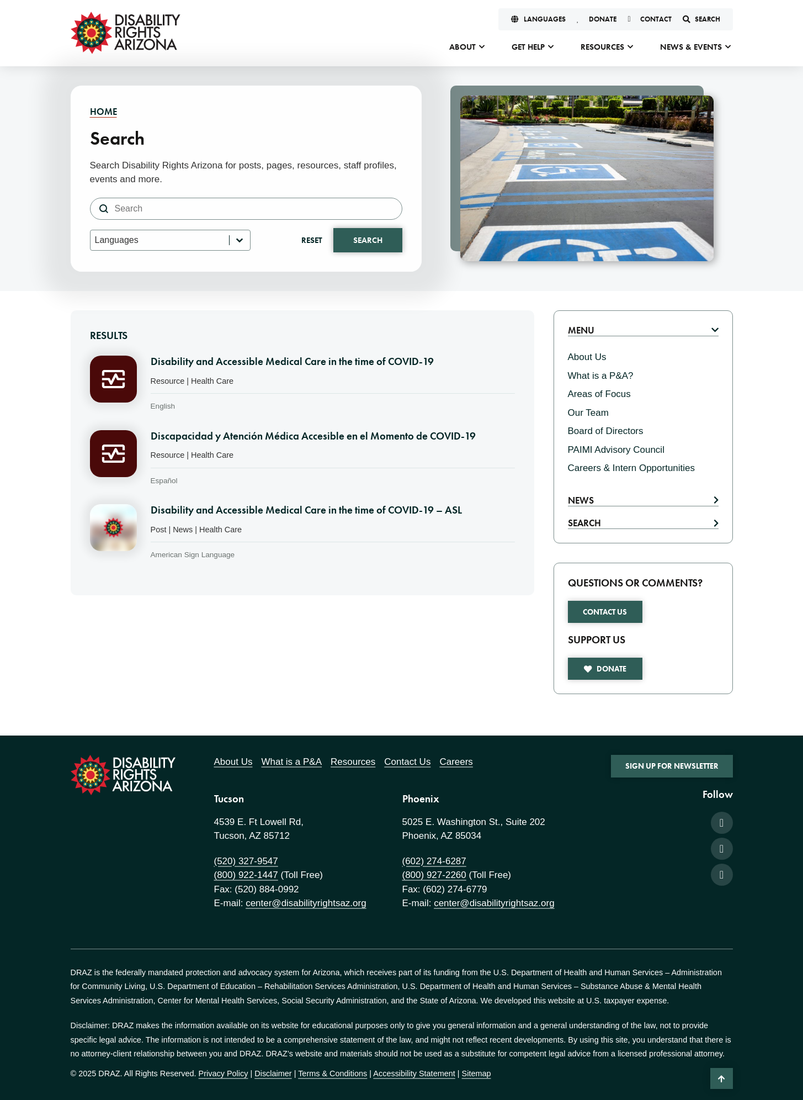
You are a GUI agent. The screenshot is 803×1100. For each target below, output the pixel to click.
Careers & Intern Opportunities (631, 468)
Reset (311, 240)
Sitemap (476, 1073)
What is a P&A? (601, 376)
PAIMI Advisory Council (616, 450)
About (462, 46)
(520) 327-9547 (246, 861)
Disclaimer (272, 1073)
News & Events (691, 46)
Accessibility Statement (414, 1073)
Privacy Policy (223, 1073)
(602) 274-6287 (434, 861)
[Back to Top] (721, 1078)
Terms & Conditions (332, 1073)
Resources (602, 46)
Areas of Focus (599, 394)
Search (367, 240)
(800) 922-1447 (246, 875)
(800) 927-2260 (434, 875)
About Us (587, 357)
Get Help (528, 46)
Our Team (588, 413)
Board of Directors (606, 431)
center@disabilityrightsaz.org (306, 903)
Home (103, 111)
